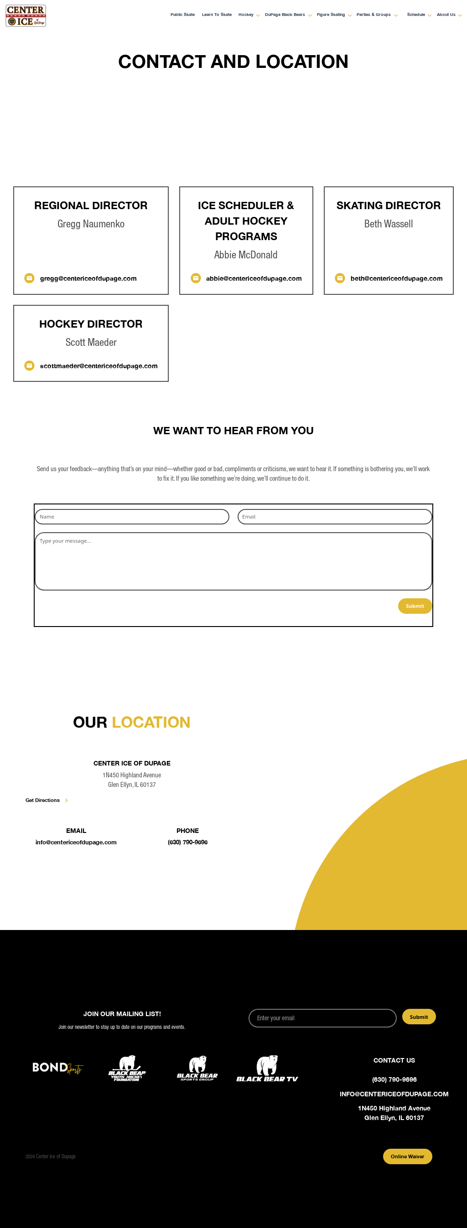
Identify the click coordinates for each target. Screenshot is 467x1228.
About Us (446, 15)
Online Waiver (407, 1156)
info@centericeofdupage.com (76, 842)
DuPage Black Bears (285, 15)
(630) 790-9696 (188, 842)
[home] (47, 16)
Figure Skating (331, 15)
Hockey (246, 15)
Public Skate (183, 15)
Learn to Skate (217, 15)
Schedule (416, 15)
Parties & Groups (374, 15)
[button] (247, 15)
